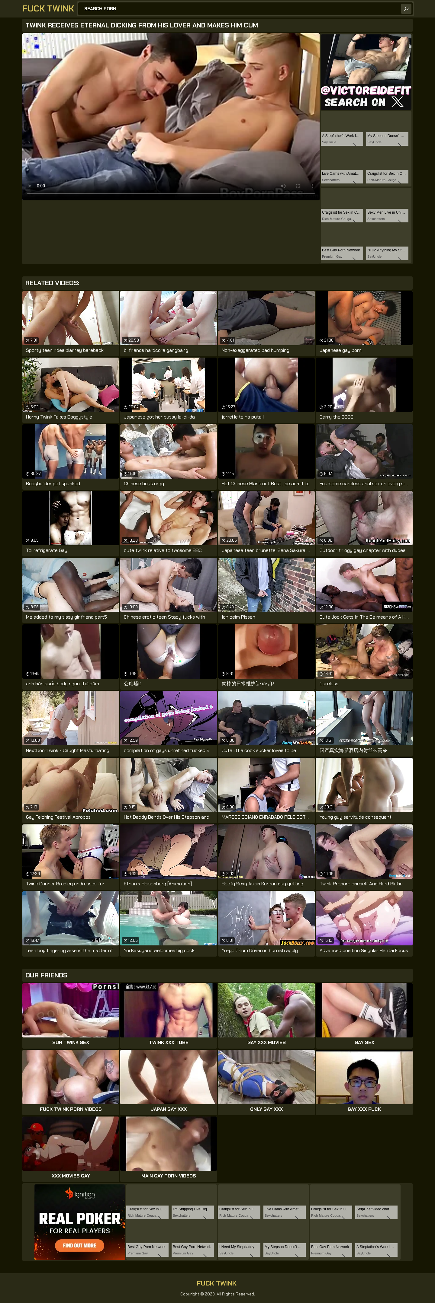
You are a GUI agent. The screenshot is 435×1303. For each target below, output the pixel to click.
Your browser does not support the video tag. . (171, 116)
